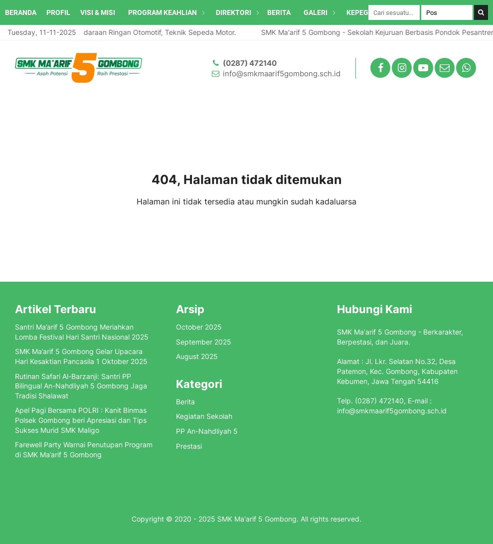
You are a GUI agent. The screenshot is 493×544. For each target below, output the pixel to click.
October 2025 (199, 327)
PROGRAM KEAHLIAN (162, 12)
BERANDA (20, 12)
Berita (185, 401)
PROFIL (58, 12)
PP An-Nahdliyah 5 (207, 431)
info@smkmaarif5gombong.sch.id (281, 73)
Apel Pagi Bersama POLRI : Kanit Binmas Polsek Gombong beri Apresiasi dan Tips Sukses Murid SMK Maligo (81, 420)
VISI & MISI (97, 12)
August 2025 (197, 356)
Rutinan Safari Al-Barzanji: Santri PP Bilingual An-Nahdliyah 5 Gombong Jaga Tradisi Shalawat (81, 386)
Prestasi (189, 446)
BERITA (279, 12)
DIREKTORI (233, 12)
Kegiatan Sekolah (204, 416)
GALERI (316, 12)
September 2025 (203, 342)
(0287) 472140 (250, 63)
